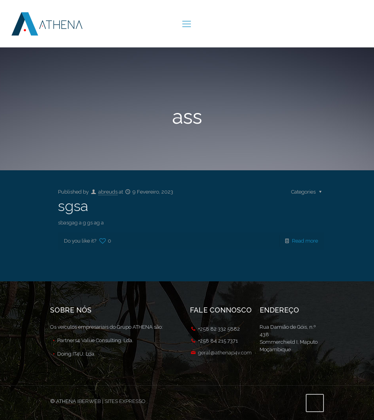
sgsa (73, 206)
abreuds (108, 192)
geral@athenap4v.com (225, 353)
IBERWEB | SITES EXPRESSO (111, 401)
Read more (305, 241)
